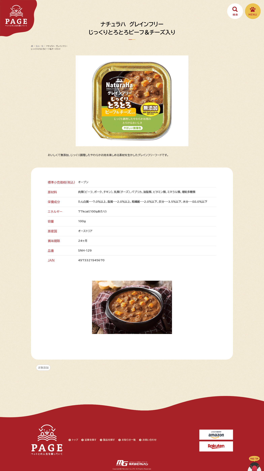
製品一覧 (39, 46)
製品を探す (109, 439)
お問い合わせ (149, 439)
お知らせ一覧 (128, 439)
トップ (74, 439)
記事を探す (90, 439)
